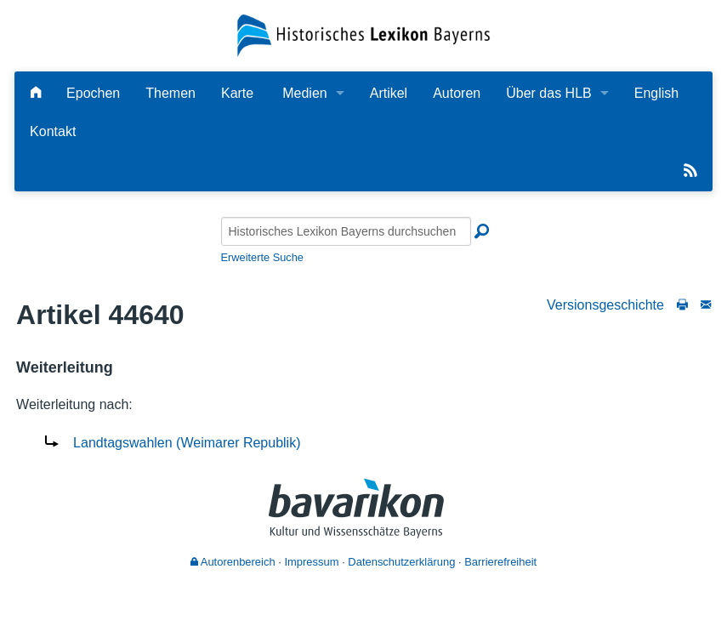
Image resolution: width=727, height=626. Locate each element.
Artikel (388, 93)
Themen (170, 93)
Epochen (93, 93)
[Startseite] (363, 34)
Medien (304, 93)
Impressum (311, 561)
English (656, 93)
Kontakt (53, 131)
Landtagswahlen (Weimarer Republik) (186, 442)
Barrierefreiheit (500, 561)
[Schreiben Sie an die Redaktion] (706, 305)
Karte (237, 93)
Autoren (456, 93)
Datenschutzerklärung (401, 561)
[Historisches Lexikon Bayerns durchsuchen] (346, 231)
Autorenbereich (232, 561)
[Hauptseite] (36, 93)
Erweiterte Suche (262, 257)
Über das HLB (549, 93)
